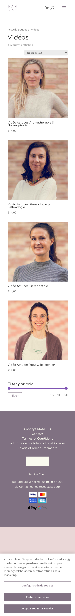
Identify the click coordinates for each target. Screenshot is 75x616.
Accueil (12, 29)
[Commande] (46, 52)
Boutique (23, 29)
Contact (37, 433)
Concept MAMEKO (37, 429)
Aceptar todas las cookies (37, 608)
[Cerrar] (68, 560)
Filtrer (15, 395)
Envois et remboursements (37, 448)
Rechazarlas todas (37, 597)
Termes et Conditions (37, 438)
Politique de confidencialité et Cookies (37, 443)
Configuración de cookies (37, 585)
